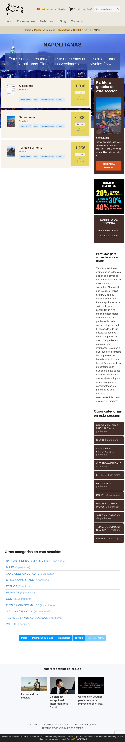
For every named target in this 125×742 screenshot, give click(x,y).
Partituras (46, 21)
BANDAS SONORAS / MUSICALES (107, 428)
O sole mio (26, 85)
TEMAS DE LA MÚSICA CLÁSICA (108, 528)
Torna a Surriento (30, 147)
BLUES (107, 440)
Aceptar (82, 739)
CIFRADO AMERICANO (108, 465)
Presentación (26, 21)
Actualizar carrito (109, 235)
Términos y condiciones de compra (62, 728)
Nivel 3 (35, 99)
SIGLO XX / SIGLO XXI (108, 517)
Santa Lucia (27, 117)
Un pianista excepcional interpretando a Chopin (59, 702)
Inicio (8, 21)
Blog (63, 21)
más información (68, 739)
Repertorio (60, 99)
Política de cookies (85, 724)
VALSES (107, 538)
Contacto (77, 21)
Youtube (62, 9)
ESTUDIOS (103, 485)
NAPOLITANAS (25, 99)
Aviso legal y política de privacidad (49, 724)
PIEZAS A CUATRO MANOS (107, 505)
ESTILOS (108, 475)
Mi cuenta (51, 9)
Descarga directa (109, 166)
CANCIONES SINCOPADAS (105, 451)
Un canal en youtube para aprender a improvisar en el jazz (90, 700)
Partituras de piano (47, 99)
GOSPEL (108, 495)
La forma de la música (29, 696)
